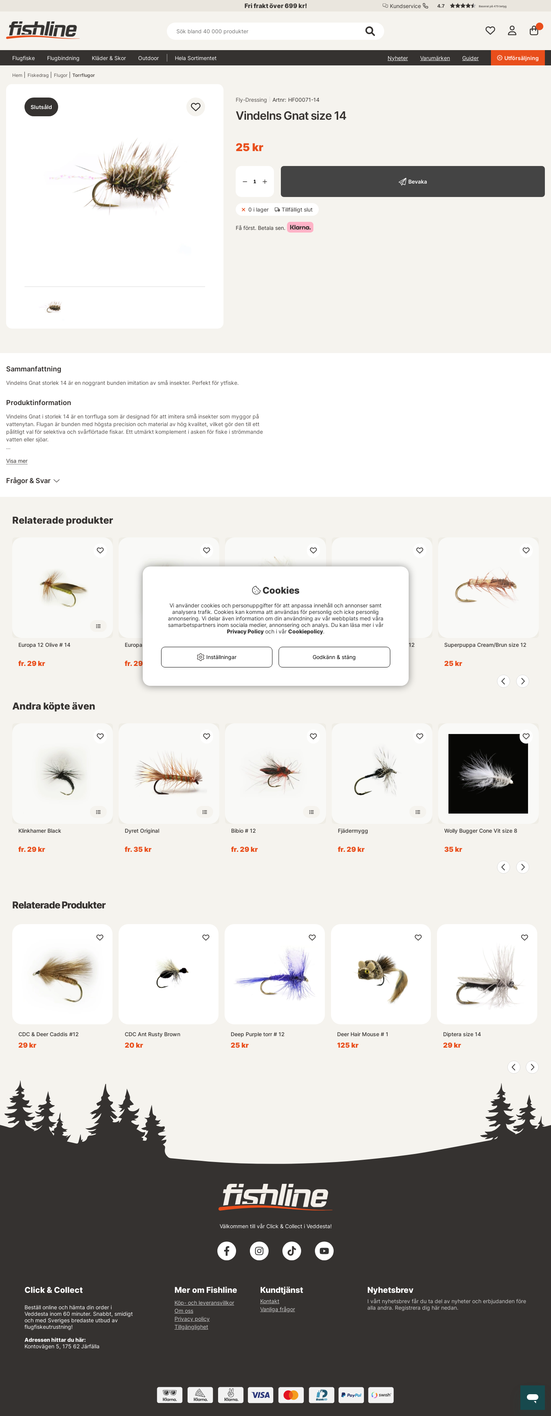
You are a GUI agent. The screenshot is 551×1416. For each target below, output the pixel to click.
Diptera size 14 (462, 1034)
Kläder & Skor (109, 58)
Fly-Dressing (251, 99)
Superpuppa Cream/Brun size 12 (485, 644)
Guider (470, 58)
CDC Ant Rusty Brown (152, 1034)
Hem (17, 75)
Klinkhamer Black (39, 830)
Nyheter (398, 58)
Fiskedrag (38, 75)
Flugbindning (63, 58)
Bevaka (417, 181)
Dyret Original (142, 830)
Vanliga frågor (277, 1309)
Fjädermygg (353, 830)
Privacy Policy (245, 631)
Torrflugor (83, 75)
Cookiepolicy (305, 631)
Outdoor (148, 58)
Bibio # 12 (243, 830)
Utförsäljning (518, 58)
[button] (487, 5)
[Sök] (275, 31)
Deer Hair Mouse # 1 (362, 1034)
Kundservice (405, 6)
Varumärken (435, 58)
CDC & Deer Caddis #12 (48, 1034)
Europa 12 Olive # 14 (44, 644)
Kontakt (269, 1301)
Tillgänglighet (191, 1326)
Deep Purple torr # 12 (258, 1034)
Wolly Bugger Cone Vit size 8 (480, 830)
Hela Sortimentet (196, 58)
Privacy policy (192, 1318)
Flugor (60, 75)
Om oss (183, 1310)
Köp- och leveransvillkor (204, 1302)
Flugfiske (23, 58)
